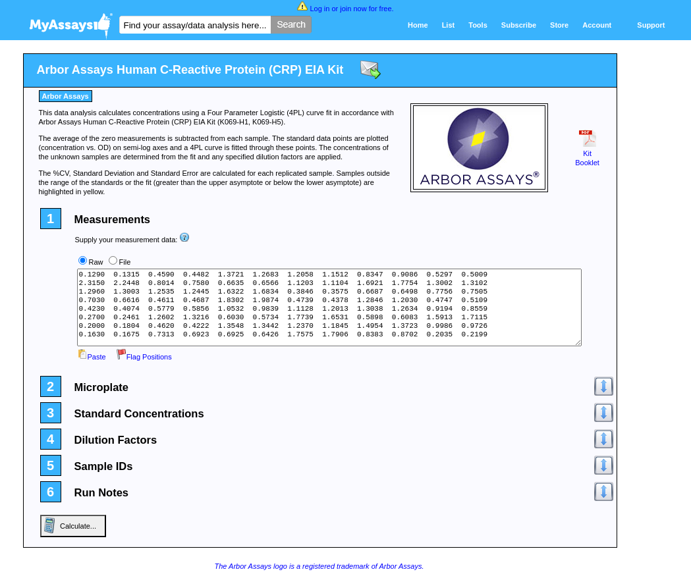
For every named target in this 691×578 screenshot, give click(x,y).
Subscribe (518, 25)
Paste (91, 357)
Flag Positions (144, 357)
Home (418, 25)
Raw (96, 262)
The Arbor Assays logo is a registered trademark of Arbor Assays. (319, 566)
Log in (319, 9)
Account (596, 25)
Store (559, 25)
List (448, 25)
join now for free (365, 9)
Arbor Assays (65, 96)
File (125, 262)
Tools (477, 25)
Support (651, 25)
